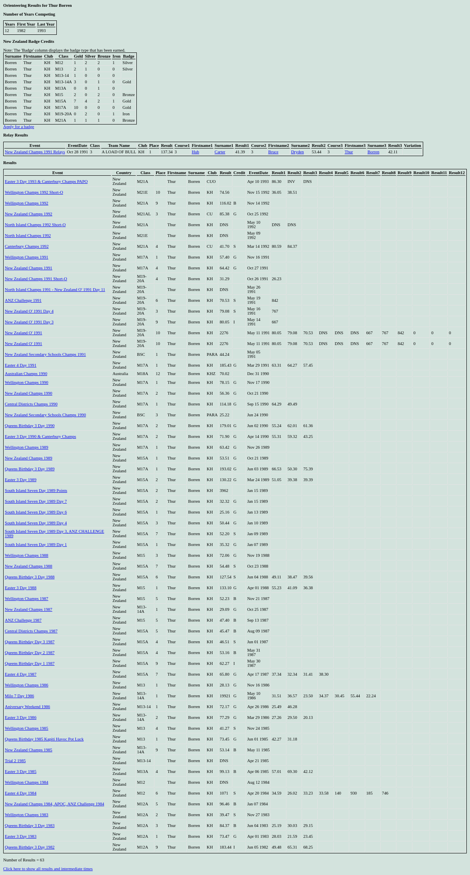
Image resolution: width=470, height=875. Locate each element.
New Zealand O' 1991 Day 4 (29, 311)
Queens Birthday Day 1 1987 (29, 663)
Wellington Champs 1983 (26, 815)
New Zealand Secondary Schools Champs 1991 (45, 354)
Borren (374, 152)
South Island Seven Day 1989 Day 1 (36, 544)
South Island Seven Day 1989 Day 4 (36, 523)
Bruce (273, 152)
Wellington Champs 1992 (26, 203)
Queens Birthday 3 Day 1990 (29, 425)
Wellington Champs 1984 (26, 782)
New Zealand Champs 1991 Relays (35, 152)
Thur (349, 152)
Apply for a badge (18, 126)
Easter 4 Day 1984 (20, 793)
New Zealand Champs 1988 (28, 566)
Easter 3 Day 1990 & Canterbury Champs (40, 436)
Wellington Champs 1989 (26, 447)
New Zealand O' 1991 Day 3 (29, 322)
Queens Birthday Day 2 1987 (29, 652)
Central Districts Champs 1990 (31, 404)
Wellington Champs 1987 (26, 598)
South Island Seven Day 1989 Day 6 (36, 512)
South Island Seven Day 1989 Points (36, 490)
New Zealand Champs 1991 (28, 268)
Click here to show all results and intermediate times (48, 869)
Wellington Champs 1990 (26, 382)
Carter (220, 152)
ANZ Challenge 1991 (23, 300)
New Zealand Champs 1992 (28, 214)
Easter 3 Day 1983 (20, 836)
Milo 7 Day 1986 (19, 696)
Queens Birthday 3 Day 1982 (29, 847)
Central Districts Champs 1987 (31, 631)
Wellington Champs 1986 (26, 685)
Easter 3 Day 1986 (20, 717)
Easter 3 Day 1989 (20, 480)
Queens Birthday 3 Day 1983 (29, 825)
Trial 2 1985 (15, 761)
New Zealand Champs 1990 (28, 393)
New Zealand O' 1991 (23, 333)
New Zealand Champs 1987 (28, 609)
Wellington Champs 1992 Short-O (34, 192)
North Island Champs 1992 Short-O (35, 225)
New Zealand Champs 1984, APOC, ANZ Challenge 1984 (54, 804)
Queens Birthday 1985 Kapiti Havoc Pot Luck (44, 739)
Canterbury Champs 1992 (27, 246)
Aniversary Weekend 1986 (27, 706)
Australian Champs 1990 (26, 373)
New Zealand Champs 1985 (28, 750)
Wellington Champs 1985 (26, 728)
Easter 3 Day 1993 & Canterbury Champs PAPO (46, 181)
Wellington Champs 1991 (26, 257)
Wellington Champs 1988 (26, 555)
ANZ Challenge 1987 (23, 620)
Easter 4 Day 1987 (20, 674)
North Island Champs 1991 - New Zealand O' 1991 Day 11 (55, 289)
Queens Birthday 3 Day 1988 (29, 577)
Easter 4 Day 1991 (20, 365)
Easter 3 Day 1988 (20, 588)
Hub (195, 152)
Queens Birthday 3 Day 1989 (29, 469)
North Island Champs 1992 (28, 235)
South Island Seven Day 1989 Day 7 (36, 501)
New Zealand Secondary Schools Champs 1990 (45, 415)
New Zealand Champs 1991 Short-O (36, 279)
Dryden (297, 152)
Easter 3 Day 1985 (20, 771)
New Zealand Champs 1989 (28, 458)
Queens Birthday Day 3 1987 (29, 642)
